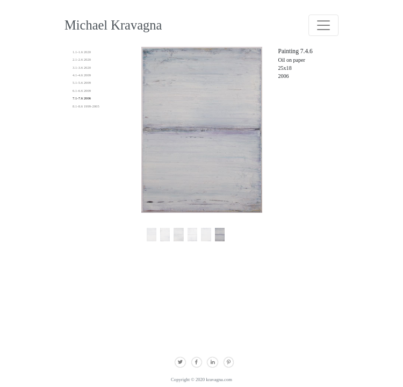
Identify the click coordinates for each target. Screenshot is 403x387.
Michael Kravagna (113, 25)
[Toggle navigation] (323, 25)
